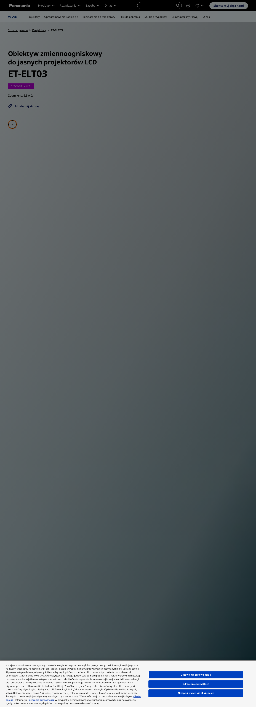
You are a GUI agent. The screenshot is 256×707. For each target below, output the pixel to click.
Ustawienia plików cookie (196, 674)
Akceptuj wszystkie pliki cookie (196, 693)
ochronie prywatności (41, 699)
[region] (128, 683)
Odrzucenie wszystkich (196, 684)
